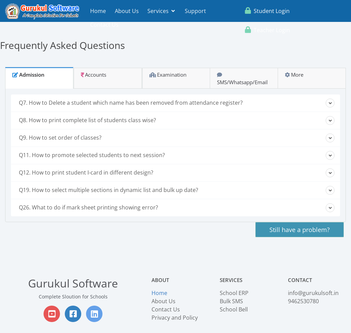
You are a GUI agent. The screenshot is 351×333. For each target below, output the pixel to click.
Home (98, 11)
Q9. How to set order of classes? (177, 137)
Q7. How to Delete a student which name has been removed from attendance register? (177, 103)
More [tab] (294, 74)
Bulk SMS (231, 301)
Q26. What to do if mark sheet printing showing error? (177, 207)
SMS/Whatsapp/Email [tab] (242, 79)
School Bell (234, 309)
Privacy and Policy (175, 317)
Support (195, 11)
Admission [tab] (28, 74)
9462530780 (303, 301)
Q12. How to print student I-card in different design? (177, 172)
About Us (127, 11)
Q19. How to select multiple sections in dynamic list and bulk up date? (177, 190)
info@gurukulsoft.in (313, 293)
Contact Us (104, 24)
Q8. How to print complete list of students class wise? (177, 120)
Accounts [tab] (93, 74)
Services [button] (161, 11)
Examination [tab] (167, 74)
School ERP (234, 293)
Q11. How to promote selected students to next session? (177, 155)
